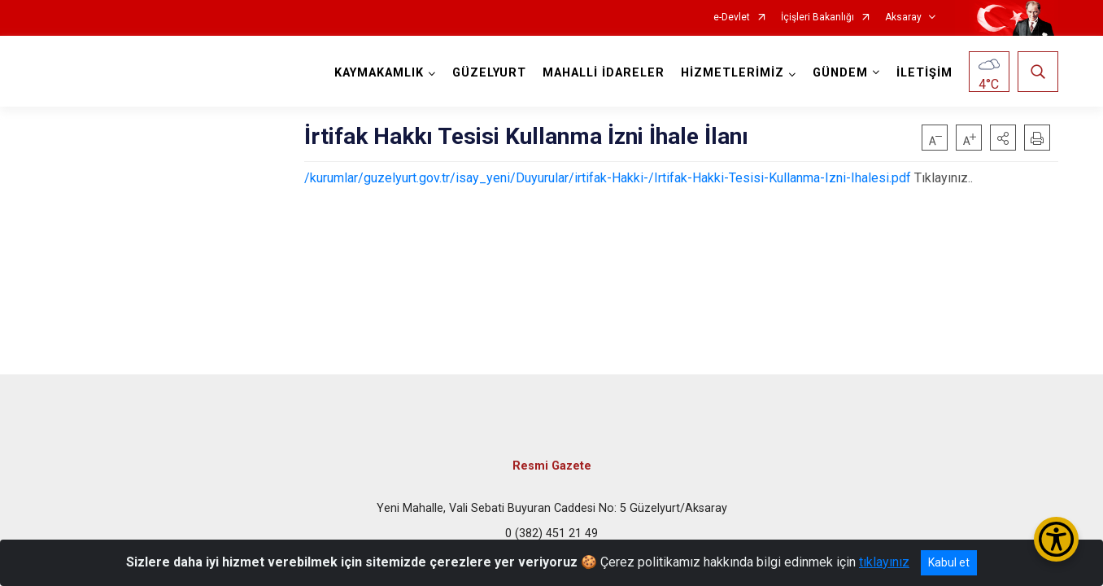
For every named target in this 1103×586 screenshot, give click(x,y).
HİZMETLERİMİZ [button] (732, 73)
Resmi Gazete (551, 466)
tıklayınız (884, 562)
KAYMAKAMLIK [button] (379, 73)
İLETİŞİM (924, 73)
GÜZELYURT (489, 73)
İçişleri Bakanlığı (817, 17)
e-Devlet (731, 17)
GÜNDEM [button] (840, 73)
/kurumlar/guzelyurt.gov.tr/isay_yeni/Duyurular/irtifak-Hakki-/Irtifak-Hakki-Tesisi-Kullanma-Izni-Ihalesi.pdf (607, 178)
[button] (1003, 138)
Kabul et (949, 562)
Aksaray (903, 17)
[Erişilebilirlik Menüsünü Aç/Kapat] (1056, 539)
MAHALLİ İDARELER (604, 73)
